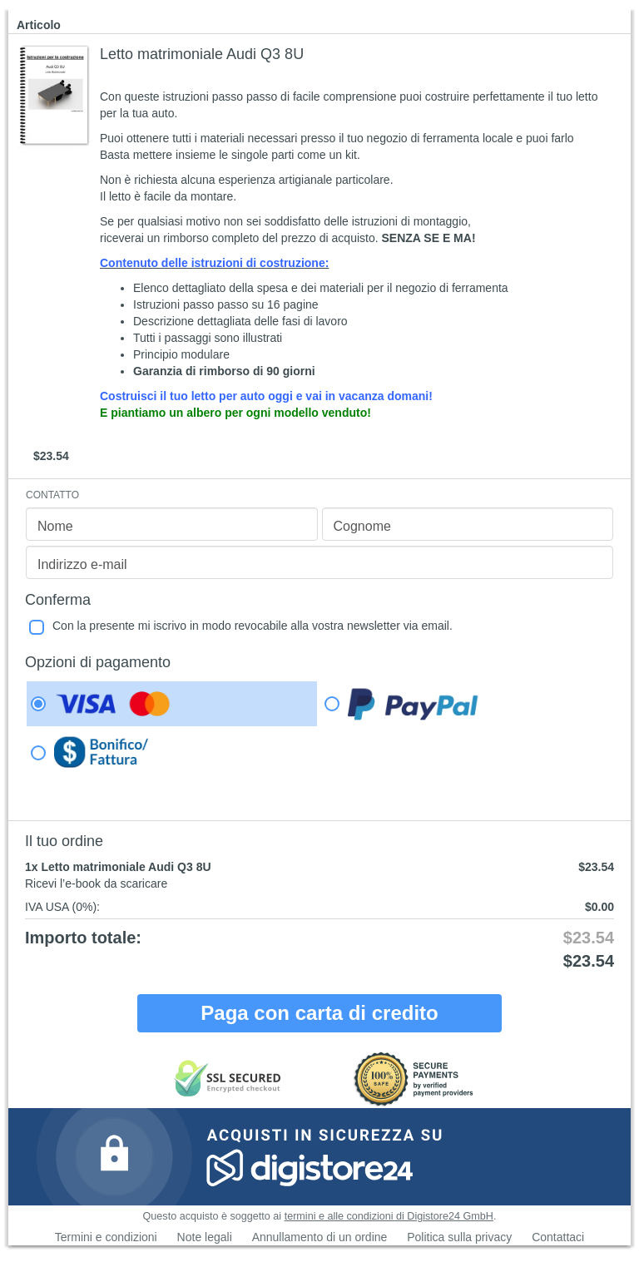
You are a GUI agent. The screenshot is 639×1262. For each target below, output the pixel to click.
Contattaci (558, 1237)
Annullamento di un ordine (320, 1237)
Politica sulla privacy (459, 1237)
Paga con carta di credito (319, 1013)
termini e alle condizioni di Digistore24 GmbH (389, 1216)
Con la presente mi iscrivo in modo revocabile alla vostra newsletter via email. (252, 625)
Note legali (204, 1237)
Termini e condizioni (106, 1237)
